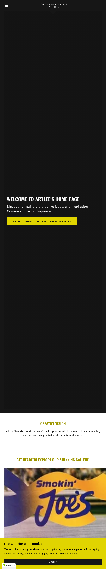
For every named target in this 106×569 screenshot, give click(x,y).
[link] (53, 5)
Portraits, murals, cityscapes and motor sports (42, 221)
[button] (11, 5)
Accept (53, 562)
